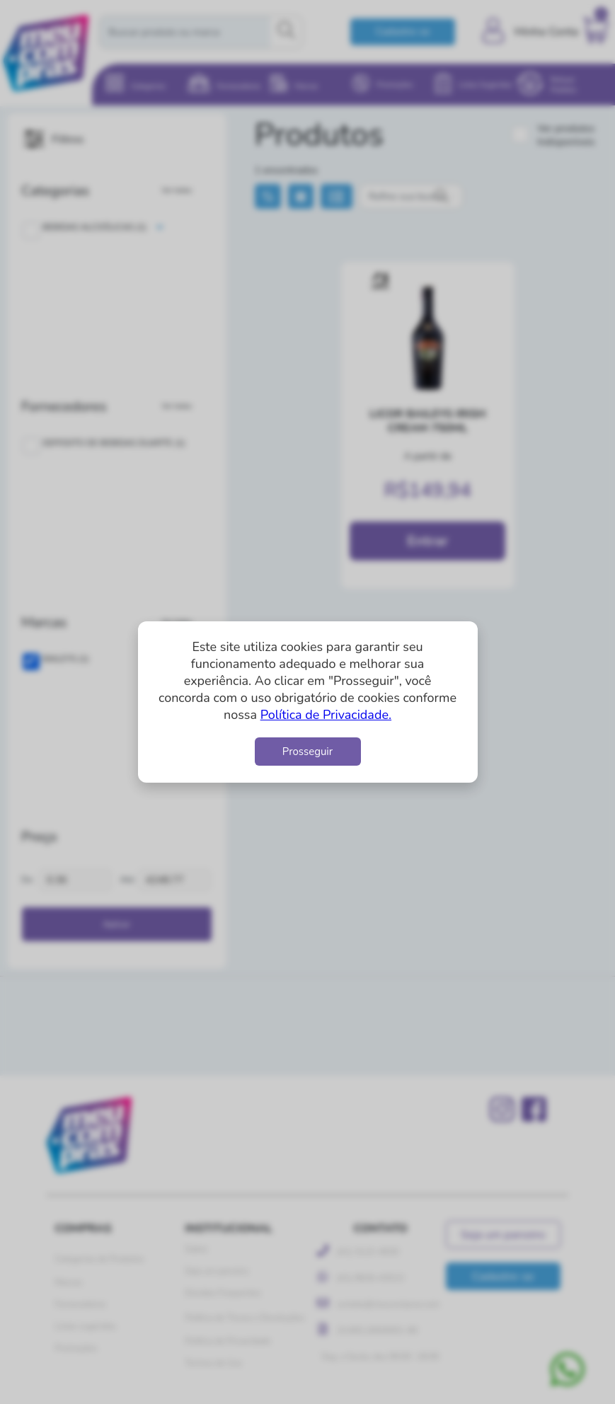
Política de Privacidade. (325, 714)
